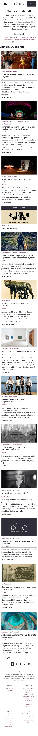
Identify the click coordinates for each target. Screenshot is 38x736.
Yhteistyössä (5, 225)
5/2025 (10, 720)
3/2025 (10, 724)
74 (29, 664)
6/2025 (3, 184)
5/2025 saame (6, 496)
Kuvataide (4, 348)
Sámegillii (24, 37)
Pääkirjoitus (32, 37)
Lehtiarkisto (9, 726)
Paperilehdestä (8, 39)
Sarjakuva (16, 37)
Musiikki (12, 121)
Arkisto (23, 42)
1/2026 (3, 79)
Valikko (4, 4)
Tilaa (32, 4)
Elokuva (4, 71)
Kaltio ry (28, 722)
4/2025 (10, 722)
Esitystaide (16, 42)
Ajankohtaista (5, 252)
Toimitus (29, 718)
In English (32, 39)
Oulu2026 (18, 39)
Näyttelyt (25, 39)
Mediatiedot (28, 720)
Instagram (9, 690)
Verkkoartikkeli (7, 37)
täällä (33, 22)
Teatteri (27, 121)
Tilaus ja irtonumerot (28, 714)
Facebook (9, 688)
